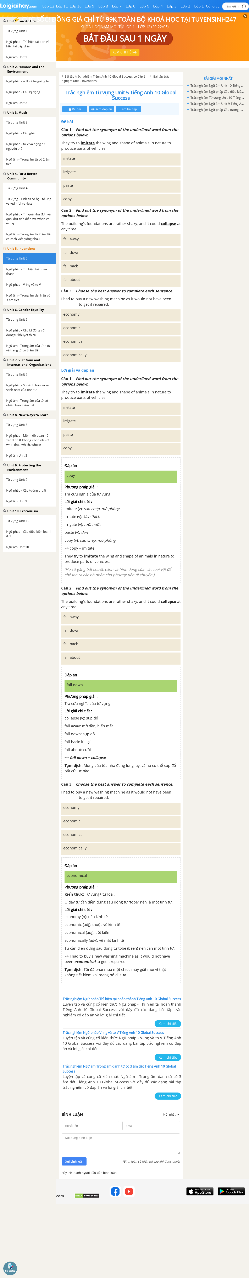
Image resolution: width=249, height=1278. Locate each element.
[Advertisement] (218, 142)
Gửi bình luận (74, 1161)
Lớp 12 (48, 6)
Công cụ (213, 6)
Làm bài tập (129, 109)
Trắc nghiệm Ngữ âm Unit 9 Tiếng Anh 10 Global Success (217, 103)
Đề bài (75, 109)
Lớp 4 (158, 6)
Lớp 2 (185, 6)
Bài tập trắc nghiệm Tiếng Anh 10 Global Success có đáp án (106, 76)
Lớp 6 (130, 6)
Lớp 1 (199, 6)
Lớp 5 (144, 6)
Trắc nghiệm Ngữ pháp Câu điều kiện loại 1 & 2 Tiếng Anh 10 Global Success (217, 91)
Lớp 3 (172, 6)
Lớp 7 (117, 6)
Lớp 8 (103, 6)
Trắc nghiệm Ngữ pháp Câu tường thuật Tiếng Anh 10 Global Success (217, 110)
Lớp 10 (76, 6)
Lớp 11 (62, 6)
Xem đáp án (101, 109)
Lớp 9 (89, 6)
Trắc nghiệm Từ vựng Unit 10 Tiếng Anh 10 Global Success (217, 97)
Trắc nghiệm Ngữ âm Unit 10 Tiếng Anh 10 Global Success (217, 85)
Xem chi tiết (168, 1023)
